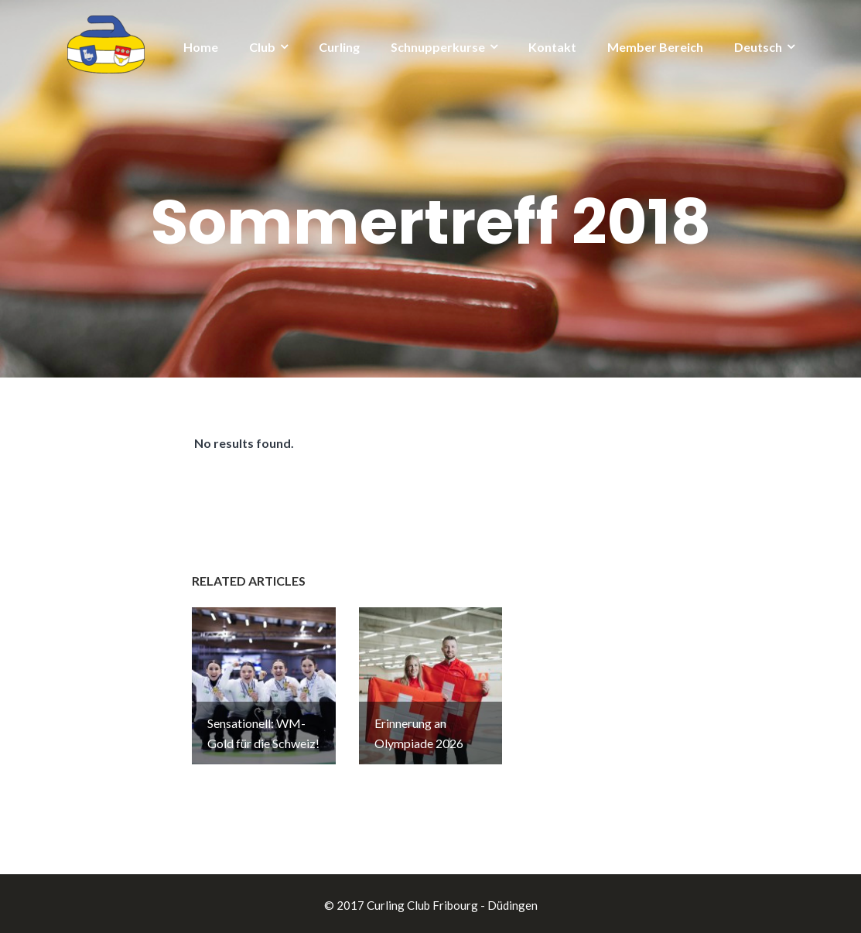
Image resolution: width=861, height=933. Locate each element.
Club (262, 46)
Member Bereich (655, 46)
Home (200, 46)
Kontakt (552, 46)
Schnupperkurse (438, 46)
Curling (339, 46)
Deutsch (758, 46)
